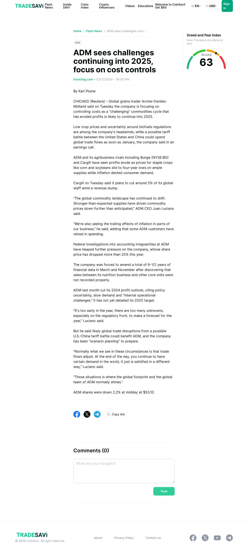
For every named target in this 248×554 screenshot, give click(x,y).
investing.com (83, 79)
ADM (77, 42)
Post (164, 491)
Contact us (153, 538)
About (98, 538)
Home (77, 31)
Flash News (94, 31)
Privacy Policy (124, 538)
